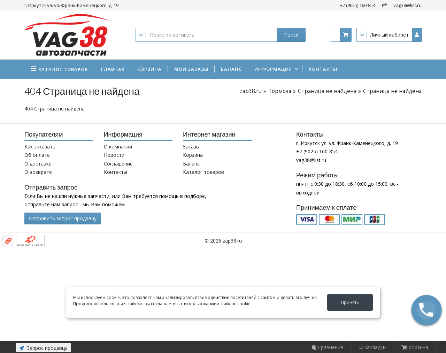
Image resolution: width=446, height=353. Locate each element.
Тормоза (279, 91)
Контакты (323, 69)
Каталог (63, 69)
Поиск (291, 34)
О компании (118, 146)
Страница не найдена (327, 91)
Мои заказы (191, 69)
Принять (350, 302)
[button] (426, 310)
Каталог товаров (203, 172)
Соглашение (118, 163)
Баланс (231, 69)
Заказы (191, 146)
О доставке (38, 163)
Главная (113, 69)
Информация (273, 69)
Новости (114, 155)
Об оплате (37, 155)
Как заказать (39, 146)
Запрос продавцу (43, 348)
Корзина (149, 69)
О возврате (38, 172)
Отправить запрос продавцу (63, 218)
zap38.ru (251, 91)
